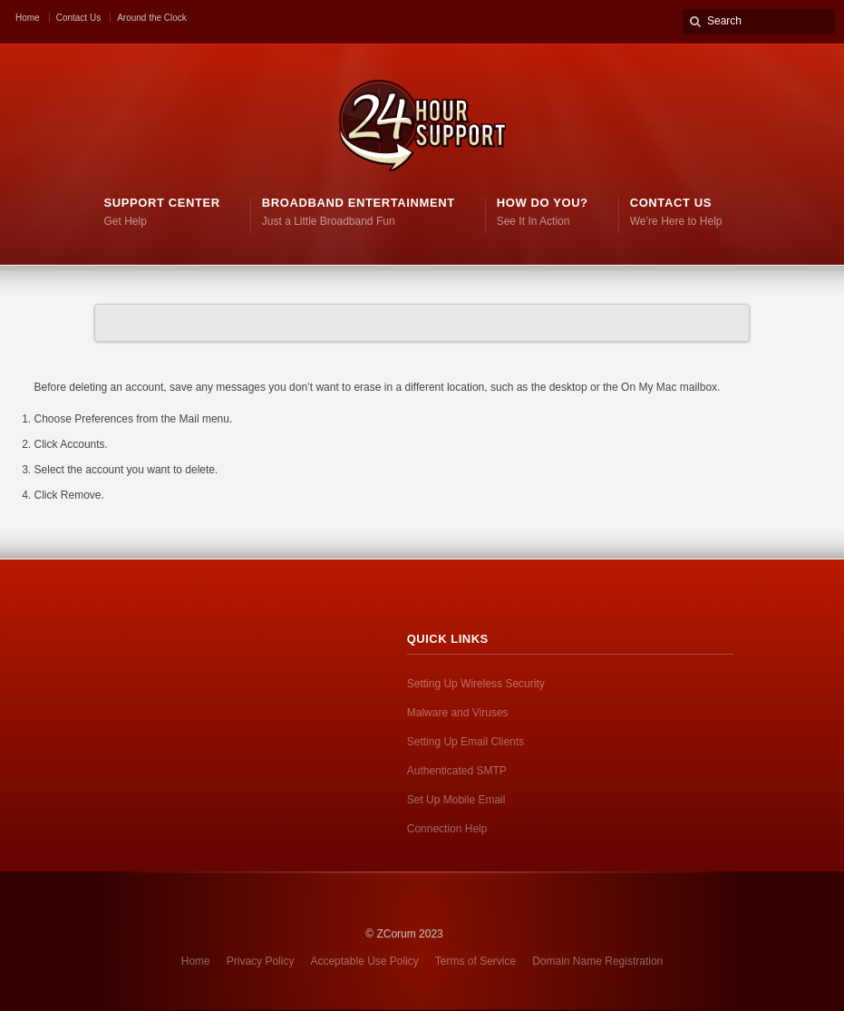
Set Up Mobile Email (456, 799)
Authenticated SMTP (457, 770)
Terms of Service (475, 961)
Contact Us (78, 18)
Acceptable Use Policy (364, 961)
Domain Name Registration (597, 961)
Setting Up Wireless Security (476, 683)
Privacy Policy (261, 961)
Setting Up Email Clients (465, 741)
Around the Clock (152, 18)
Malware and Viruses (458, 712)
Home (27, 18)
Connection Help (447, 828)
